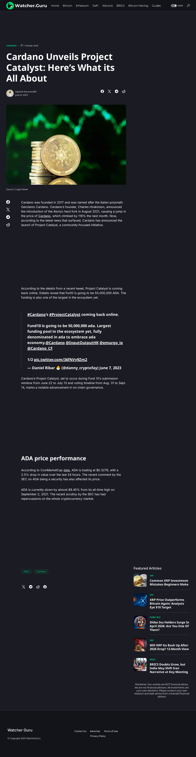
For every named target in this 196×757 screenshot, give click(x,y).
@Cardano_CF (40, 348)
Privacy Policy (98, 736)
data (67, 470)
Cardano (11, 45)
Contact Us (80, 731)
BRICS (153, 659)
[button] (176, 5)
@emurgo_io (111, 342)
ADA (26, 571)
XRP (152, 575)
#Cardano (36, 314)
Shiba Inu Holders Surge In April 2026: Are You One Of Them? (169, 626)
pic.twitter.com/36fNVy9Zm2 (60, 359)
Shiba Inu (155, 617)
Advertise (95, 731)
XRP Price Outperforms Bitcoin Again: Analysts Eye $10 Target (167, 603)
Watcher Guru (19, 730)
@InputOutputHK (82, 342)
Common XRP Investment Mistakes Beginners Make (169, 582)
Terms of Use (111, 731)
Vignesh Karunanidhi (26, 91)
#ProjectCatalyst (64, 314)
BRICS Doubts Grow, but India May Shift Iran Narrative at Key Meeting (169, 668)
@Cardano (55, 342)
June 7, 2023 (110, 367)
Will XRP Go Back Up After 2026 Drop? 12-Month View (169, 647)
